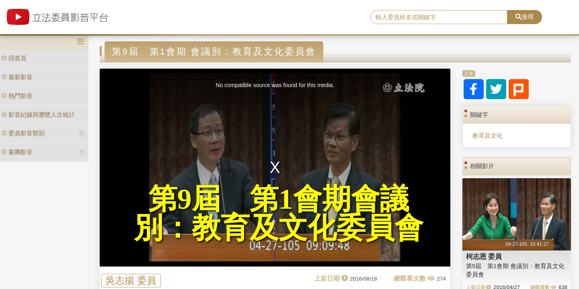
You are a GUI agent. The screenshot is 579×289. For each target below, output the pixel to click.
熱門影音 (17, 95)
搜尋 (524, 16)
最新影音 (17, 76)
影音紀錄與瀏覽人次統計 (38, 114)
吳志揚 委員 (130, 280)
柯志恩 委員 (484, 256)
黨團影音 (17, 152)
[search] (438, 17)
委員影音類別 (23, 133)
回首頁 (14, 58)
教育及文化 (487, 135)
